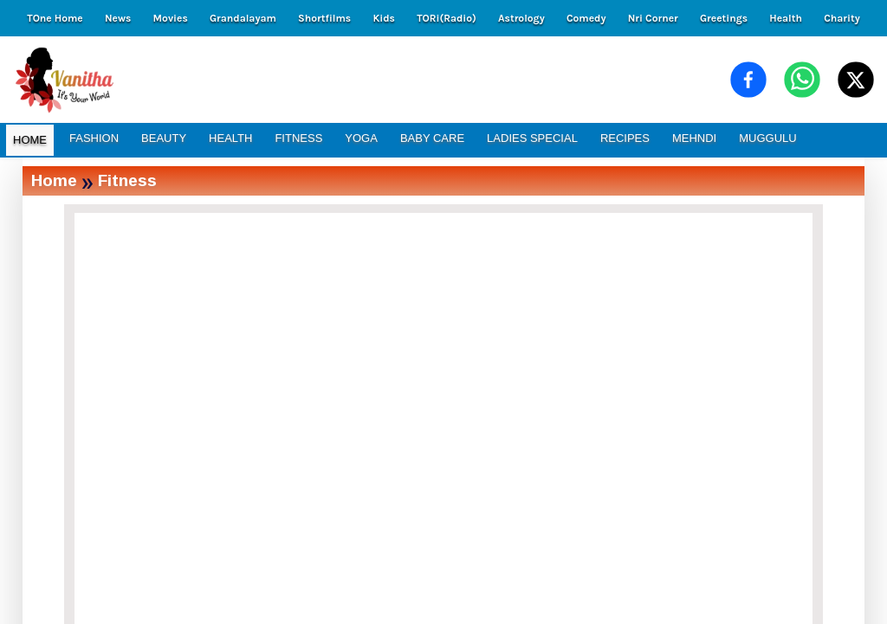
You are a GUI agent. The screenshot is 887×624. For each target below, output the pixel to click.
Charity (842, 18)
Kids (383, 18)
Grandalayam (243, 18)
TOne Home (54, 18)
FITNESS (298, 138)
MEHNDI (694, 138)
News (118, 18)
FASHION (94, 138)
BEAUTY (163, 138)
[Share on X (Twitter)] (856, 79)
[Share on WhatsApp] (802, 79)
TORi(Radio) (446, 18)
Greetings (724, 18)
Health (785, 18)
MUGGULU (767, 138)
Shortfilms (324, 18)
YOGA (361, 138)
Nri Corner (653, 18)
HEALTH (230, 138)
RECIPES (625, 138)
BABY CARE (432, 138)
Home (54, 181)
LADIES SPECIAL (532, 138)
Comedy (586, 18)
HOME (30, 139)
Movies (170, 18)
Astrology (521, 18)
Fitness (127, 181)
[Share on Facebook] (748, 79)
